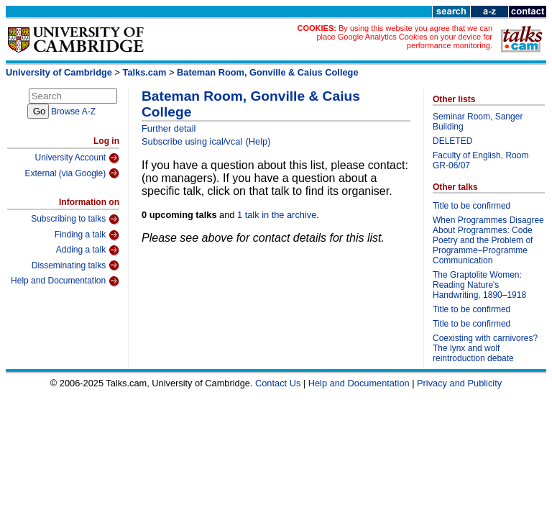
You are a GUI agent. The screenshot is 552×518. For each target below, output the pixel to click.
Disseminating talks (75, 265)
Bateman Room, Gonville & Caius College (267, 72)
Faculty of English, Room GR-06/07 (480, 160)
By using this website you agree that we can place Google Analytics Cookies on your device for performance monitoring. (404, 37)
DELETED (452, 141)
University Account (76, 158)
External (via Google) (71, 173)
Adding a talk (87, 250)
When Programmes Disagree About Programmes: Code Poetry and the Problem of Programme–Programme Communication (488, 240)
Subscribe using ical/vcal (192, 141)
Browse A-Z (73, 111)
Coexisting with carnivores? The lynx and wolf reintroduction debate (485, 348)
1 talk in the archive (276, 214)
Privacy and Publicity (459, 383)
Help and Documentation (65, 281)
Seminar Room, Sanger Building (478, 122)
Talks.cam (145, 72)
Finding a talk (87, 235)
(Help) (258, 141)
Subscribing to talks (75, 219)
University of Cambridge (59, 72)
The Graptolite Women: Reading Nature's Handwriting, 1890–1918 (479, 285)
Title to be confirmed (471, 206)
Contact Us (277, 383)
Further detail (169, 128)
